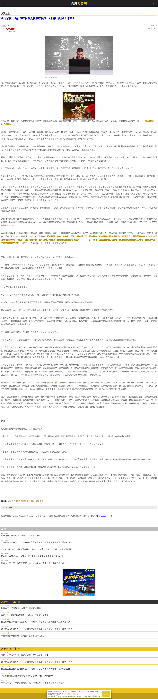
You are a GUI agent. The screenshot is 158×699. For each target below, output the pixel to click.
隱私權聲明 (73, 693)
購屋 (33, 501)
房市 (28, 501)
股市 (41, 501)
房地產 (23, 501)
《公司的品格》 (102, 516)
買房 (13, 501)
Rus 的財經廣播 (11, 30)
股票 (9, 501)
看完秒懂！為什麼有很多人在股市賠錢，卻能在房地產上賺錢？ (38, 18)
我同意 (106, 694)
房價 (18, 501)
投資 (37, 501)
